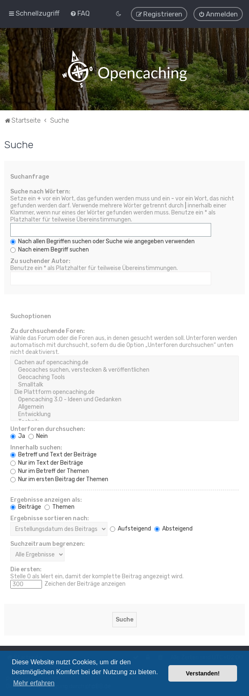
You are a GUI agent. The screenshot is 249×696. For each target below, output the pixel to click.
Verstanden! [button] (203, 673)
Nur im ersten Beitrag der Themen (59, 478)
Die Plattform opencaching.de (124, 392)
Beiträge (25, 506)
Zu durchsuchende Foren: (47, 330)
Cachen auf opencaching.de (124, 362)
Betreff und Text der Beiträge (53, 454)
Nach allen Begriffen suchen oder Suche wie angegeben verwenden (102, 240)
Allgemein (124, 406)
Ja (17, 435)
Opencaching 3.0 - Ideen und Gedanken (124, 399)
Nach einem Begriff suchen (49, 249)
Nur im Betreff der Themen (49, 470)
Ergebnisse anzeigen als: (46, 499)
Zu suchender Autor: (40, 260)
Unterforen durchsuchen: (47, 428)
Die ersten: (26, 569)
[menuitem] (80, 13)
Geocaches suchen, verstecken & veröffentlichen (124, 369)
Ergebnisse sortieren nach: (49, 517)
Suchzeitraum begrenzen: (47, 543)
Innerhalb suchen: (36, 447)
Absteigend (173, 528)
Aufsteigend (130, 528)
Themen (59, 506)
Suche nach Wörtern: (40, 191)
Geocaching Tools (124, 377)
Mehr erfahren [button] (34, 683)
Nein (38, 435)
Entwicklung (124, 414)
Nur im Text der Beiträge (46, 462)
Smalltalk (124, 384)
